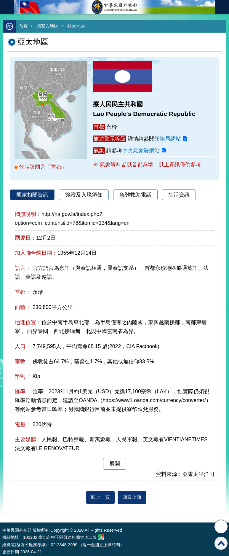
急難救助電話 (135, 195)
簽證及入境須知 (84, 195)
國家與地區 (47, 25)
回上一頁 (100, 497)
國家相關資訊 (32, 195)
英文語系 (222, 7)
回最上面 (131, 497)
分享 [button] (221, 526)
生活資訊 (179, 195)
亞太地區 (76, 25)
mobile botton (7, 7)
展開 (114, 464)
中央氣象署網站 (141, 151)
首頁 (23, 25)
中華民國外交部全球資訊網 (114, 7)
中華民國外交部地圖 (101, 537)
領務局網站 (167, 139)
